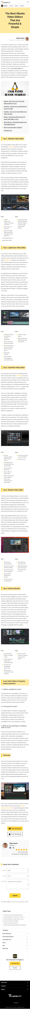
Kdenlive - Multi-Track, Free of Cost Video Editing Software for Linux (14, 102)
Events (15, 942)
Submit (15, 895)
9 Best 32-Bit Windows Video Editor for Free (13, 919)
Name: (4, 870)
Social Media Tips (15, 939)
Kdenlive (11, 147)
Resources (22, 5)
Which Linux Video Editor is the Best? (13, 127)
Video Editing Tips (15, 933)
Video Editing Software (15, 936)
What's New (15, 948)
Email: (4, 876)
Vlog (15, 945)
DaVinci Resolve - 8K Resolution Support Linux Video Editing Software (15, 123)
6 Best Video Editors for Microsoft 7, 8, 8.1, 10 (14, 917)
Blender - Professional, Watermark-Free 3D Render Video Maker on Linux (14, 118)
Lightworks (8, 260)
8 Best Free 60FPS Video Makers (11, 921)
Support (16, 5)
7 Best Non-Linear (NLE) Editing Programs (13, 915)
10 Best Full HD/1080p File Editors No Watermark (15, 925)
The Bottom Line (8, 130)
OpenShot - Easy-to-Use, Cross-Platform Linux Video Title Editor (15, 113)
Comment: (3, 881)
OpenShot (19, 375)
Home (3, 901)
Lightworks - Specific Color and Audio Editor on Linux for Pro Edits (15, 107)
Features (11, 5)
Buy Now (15, 967)
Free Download (15, 963)
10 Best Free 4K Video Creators (11, 923)
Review (9, 901)
